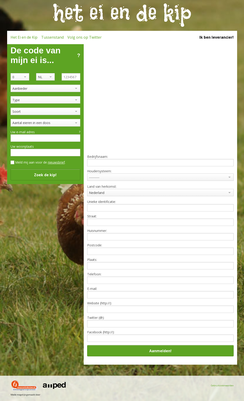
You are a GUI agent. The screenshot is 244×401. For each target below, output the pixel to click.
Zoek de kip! (45, 174)
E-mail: (92, 288)
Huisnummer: (97, 230)
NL (40, 77)
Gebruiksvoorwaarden (222, 385)
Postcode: (94, 245)
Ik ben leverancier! (216, 37)
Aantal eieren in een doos (31, 123)
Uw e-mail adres (45, 132)
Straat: (92, 216)
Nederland (96, 192)
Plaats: (92, 259)
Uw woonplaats (22, 146)
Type (16, 100)
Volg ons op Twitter (84, 37)
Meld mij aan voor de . (40, 162)
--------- (94, 177)
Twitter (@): (95, 317)
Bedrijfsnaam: (97, 156)
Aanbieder (19, 88)
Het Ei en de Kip (24, 37)
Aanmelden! (160, 350)
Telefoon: (94, 274)
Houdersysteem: (99, 171)
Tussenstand (52, 37)
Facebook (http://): (101, 332)
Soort (16, 111)
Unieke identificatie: (101, 201)
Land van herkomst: (102, 186)
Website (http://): (99, 303)
